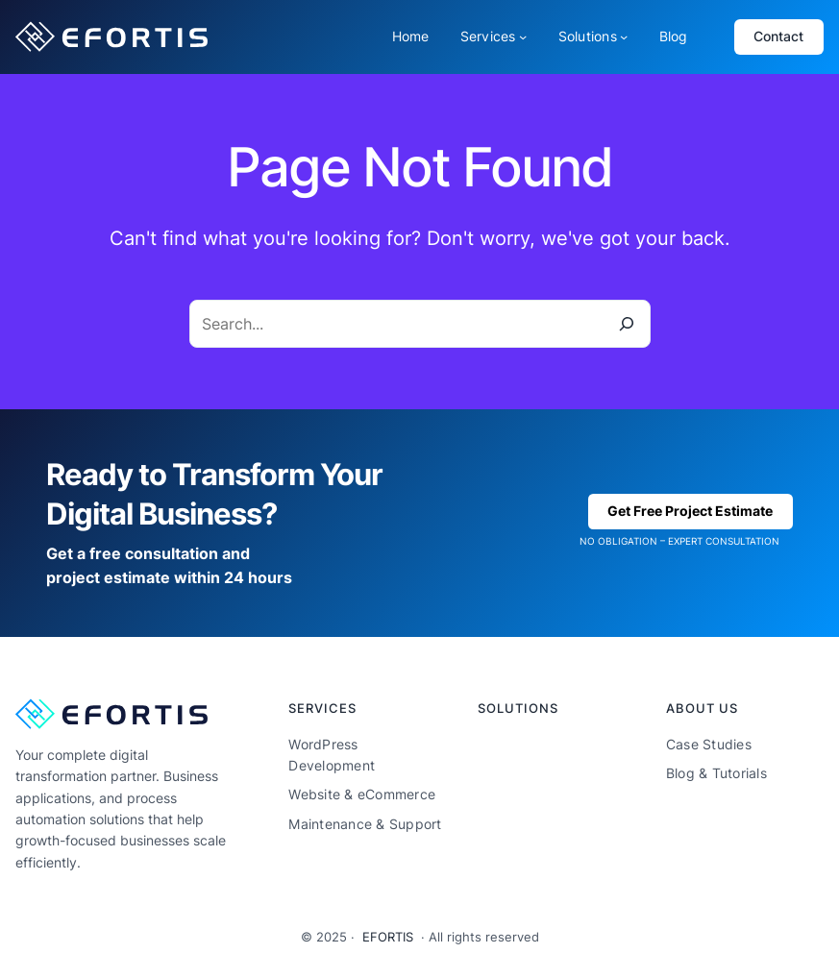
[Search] (626, 324)
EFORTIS (387, 936)
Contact (778, 36)
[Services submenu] (523, 36)
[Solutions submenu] (624, 36)
